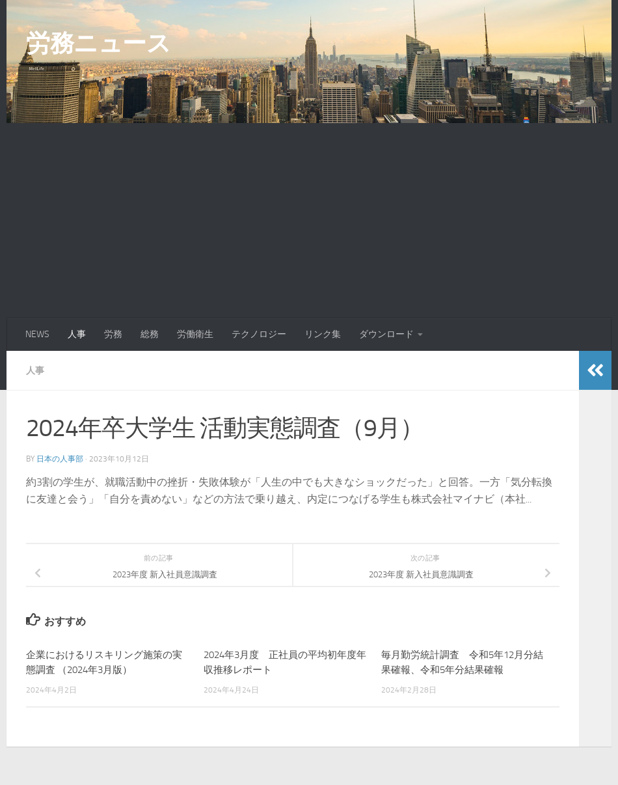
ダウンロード (386, 334)
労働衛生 (195, 334)
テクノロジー (259, 334)
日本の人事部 (59, 458)
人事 (77, 334)
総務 (150, 334)
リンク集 (322, 334)
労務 (113, 334)
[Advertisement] (309, 221)
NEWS (37, 334)
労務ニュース (98, 43)
